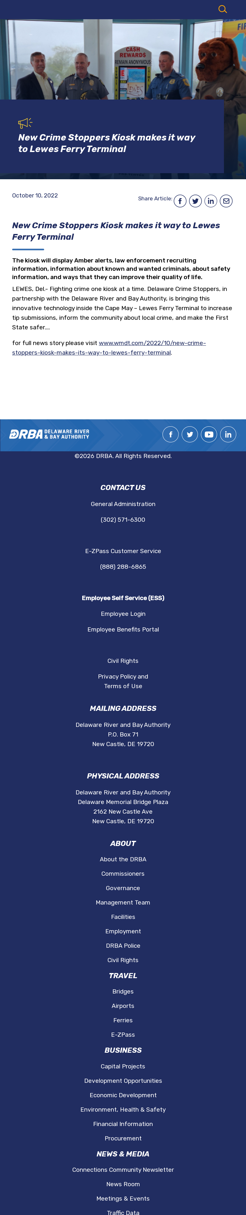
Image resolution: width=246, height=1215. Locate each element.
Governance (123, 888)
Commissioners (123, 873)
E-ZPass (123, 1034)
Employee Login (123, 613)
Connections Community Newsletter (123, 1169)
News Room (123, 1184)
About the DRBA (123, 859)
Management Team (123, 902)
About (123, 843)
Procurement (123, 1138)
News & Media (123, 1154)
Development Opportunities (123, 1080)
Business (123, 1050)
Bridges (123, 991)
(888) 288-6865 (123, 566)
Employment (123, 931)
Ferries (123, 1020)
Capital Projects (123, 1066)
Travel (123, 975)
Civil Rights (123, 660)
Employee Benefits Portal (123, 629)
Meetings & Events (123, 1198)
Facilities (123, 917)
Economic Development (123, 1095)
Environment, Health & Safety (123, 1109)
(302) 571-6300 (123, 519)
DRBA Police (123, 945)
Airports (123, 1006)
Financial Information (123, 1124)
